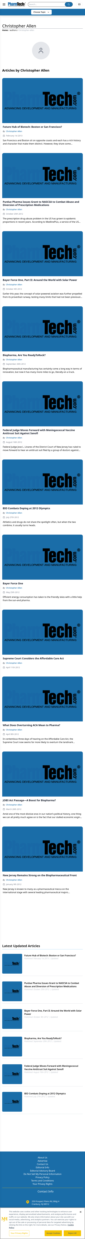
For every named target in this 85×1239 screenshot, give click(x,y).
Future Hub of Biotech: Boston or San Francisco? (50, 955)
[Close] (81, 1212)
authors (13, 30)
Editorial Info (42, 1167)
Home (5, 30)
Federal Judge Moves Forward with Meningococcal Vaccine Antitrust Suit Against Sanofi (51, 1067)
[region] (42, 1223)
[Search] (46, 4)
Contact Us (42, 1164)
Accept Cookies (53, 1233)
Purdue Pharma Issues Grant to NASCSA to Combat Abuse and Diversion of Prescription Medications (51, 985)
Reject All (72, 1233)
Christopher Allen (14, 131)
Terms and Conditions (42, 1180)
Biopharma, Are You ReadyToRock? (43, 1038)
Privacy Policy (42, 1177)
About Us (42, 1157)
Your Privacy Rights (42, 1183)
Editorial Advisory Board (42, 1170)
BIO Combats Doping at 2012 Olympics (45, 1093)
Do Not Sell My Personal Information (42, 1174)
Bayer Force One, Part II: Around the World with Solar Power (53, 1012)
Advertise (42, 1160)
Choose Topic (41, 12)
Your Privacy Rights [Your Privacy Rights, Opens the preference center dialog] (19, 1233)
